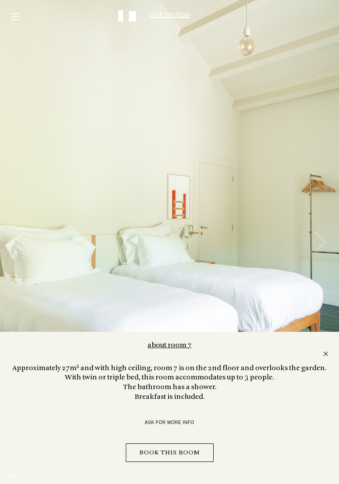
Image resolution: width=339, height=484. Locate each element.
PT (25, 475)
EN (13, 475)
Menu (15, 16)
